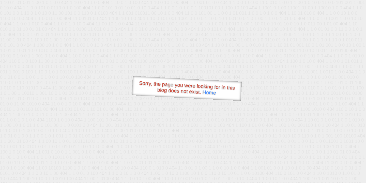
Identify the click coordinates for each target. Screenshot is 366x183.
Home (209, 92)
